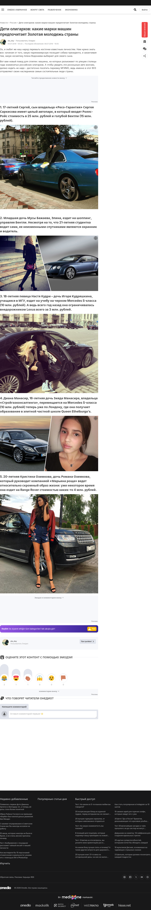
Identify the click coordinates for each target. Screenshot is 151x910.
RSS (32, 877)
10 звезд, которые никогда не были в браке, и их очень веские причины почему (16, 835)
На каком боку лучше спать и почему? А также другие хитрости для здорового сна (92, 849)
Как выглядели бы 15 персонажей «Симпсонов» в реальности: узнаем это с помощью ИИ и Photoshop (16, 855)
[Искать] (135, 10)
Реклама (18, 877)
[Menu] (2, 9)
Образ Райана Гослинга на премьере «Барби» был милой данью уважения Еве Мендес (16, 816)
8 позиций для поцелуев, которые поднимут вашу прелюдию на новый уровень (91, 835)
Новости (4, 22)
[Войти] (144, 9)
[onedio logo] (5, 887)
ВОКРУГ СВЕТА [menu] (37, 10)
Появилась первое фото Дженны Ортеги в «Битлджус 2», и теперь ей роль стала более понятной (15, 806)
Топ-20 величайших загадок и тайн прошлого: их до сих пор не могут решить (130, 828)
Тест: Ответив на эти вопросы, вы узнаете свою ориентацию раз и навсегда (89, 842)
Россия (13, 22)
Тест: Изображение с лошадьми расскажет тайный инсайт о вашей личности (15, 845)
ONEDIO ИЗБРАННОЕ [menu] (17, 10)
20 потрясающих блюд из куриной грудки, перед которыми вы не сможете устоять (92, 814)
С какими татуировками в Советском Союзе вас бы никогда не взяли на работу (16, 826)
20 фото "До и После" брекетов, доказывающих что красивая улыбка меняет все (131, 821)
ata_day (21, 41)
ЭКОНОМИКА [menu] (71, 10)
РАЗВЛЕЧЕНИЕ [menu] (54, 10)
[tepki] (4, 678)
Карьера (26, 877)
